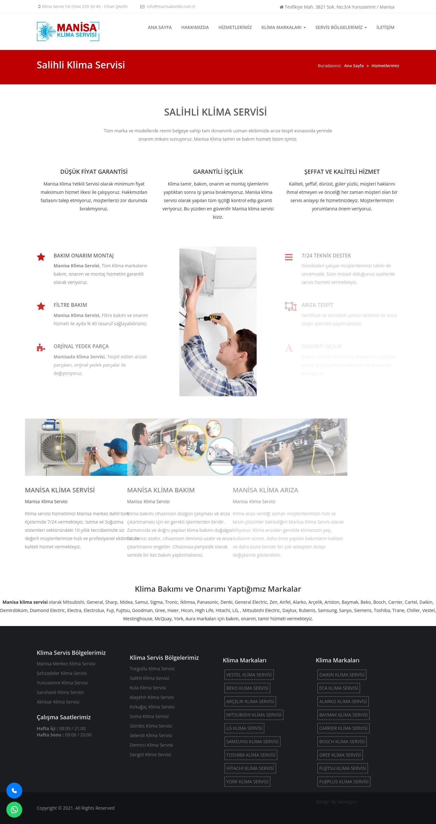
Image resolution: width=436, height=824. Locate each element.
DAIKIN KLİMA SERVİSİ (341, 721)
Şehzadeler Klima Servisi (62, 694)
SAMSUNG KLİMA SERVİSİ (252, 788)
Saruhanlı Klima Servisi (60, 713)
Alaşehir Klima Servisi (152, 735)
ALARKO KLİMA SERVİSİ (343, 747)
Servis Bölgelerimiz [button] (341, 27)
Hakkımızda (195, 27)
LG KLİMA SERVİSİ (244, 774)
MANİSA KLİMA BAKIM (94, 490)
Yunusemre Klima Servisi (62, 703)
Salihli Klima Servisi (149, 716)
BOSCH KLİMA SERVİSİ (342, 788)
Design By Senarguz (336, 802)
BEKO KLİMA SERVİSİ (247, 734)
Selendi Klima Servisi (151, 773)
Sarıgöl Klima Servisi (150, 792)
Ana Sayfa (160, 27)
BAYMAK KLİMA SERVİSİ (343, 761)
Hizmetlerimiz (235, 27)
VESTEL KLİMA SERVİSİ (249, 721)
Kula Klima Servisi (148, 725)
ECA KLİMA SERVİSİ (338, 734)
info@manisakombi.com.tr (167, 6)
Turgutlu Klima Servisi (152, 706)
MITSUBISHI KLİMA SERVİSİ (253, 761)
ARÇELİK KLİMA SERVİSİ (250, 747)
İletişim (386, 27)
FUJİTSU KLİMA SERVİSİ (342, 814)
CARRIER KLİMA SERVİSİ (343, 774)
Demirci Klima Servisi (151, 782)
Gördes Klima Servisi (151, 763)
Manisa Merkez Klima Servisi (66, 684)
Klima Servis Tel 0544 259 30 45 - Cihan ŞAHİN (82, 6)
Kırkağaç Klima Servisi (152, 744)
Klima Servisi (14, 501)
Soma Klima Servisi (149, 754)
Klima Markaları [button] (283, 27)
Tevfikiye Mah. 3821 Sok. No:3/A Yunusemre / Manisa (337, 7)
